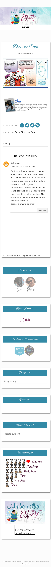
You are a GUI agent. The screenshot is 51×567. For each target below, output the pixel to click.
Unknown (15, 163)
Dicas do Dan (28, 132)
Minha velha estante (16, 561)
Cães (17, 132)
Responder (42, 210)
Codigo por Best (25, 564)
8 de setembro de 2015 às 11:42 (22, 166)
